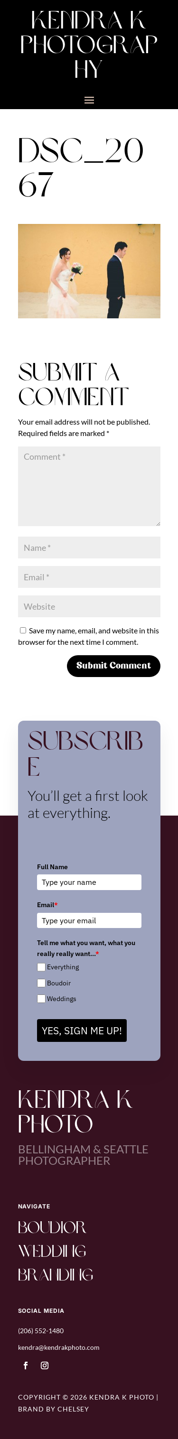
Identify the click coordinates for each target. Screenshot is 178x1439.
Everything (63, 967)
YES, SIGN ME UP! (82, 1030)
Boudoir (59, 983)
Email (47, 905)
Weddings (61, 998)
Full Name (52, 867)
